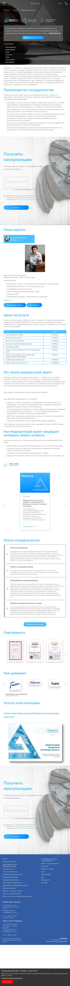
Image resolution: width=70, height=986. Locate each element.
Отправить (16, 230)
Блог (42, 933)
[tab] (19, 261)
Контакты (44, 938)
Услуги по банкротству (10, 927)
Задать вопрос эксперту (15, 334)
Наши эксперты (46, 930)
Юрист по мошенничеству (49, 919)
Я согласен (7, 982)
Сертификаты (9, 62)
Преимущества (10, 47)
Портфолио (45, 922)
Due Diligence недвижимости (12, 938)
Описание (8, 55)
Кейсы (7, 57)
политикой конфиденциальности (28, 222)
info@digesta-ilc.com (10, 968)
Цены (7, 52)
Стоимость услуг (8, 925)
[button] (65, 560)
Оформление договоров (11, 936)
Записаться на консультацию (33, 38)
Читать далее (29, 582)
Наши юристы (15, 252)
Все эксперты (34, 334)
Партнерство (45, 936)
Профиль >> (9, 328)
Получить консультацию (35, 680)
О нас (43, 927)
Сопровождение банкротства (12, 930)
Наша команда (10, 50)
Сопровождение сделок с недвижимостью (49, 915)
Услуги (5, 915)
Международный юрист (11, 933)
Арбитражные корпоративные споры (15, 941)
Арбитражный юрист (9, 917)
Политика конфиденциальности (12, 978)
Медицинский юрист (9, 944)
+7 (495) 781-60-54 (54, 33)
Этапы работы (10, 60)
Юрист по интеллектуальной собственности (17, 952)
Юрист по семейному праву (12, 949)
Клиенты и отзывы (47, 925)
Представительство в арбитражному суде (10, 921)
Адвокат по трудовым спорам (12, 947)
